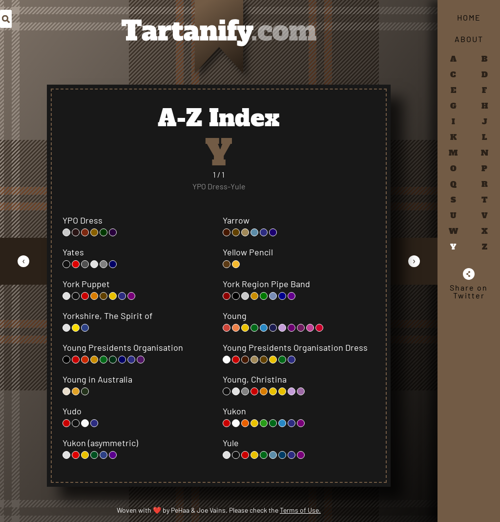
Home (469, 17)
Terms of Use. (300, 510)
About (469, 39)
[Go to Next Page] (414, 261)
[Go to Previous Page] (23, 261)
